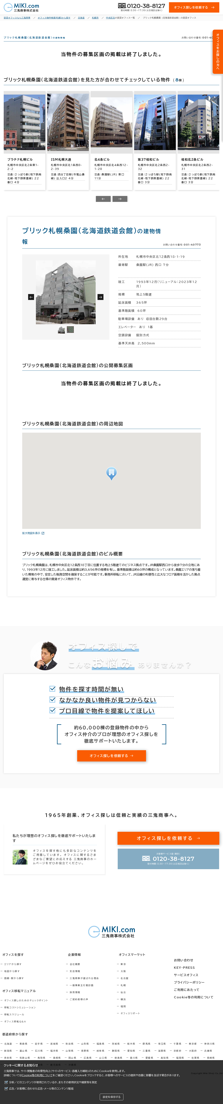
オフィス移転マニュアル (17, 997)
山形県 (85, 1049)
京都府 (178, 1056)
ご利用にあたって (196, 989)
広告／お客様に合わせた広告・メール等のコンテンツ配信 (41, 1088)
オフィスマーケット (145, 961)
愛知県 (131, 1056)
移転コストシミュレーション (20, 1013)
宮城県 (54, 1049)
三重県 (147, 1056)
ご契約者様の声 (87, 1006)
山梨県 (70, 1056)
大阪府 (193, 1056)
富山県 (24, 1056)
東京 (139, 971)
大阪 (139, 978)
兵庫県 (208, 1056)
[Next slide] (120, 206)
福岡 (139, 1013)
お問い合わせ (193, 961)
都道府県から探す (13, 1040)
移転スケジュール (14, 1020)
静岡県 (116, 1056)
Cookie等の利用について (37, 1075)
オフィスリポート (146, 1020)
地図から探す (12, 978)
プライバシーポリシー (198, 982)
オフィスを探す (11, 961)
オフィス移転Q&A (15, 1027)
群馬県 (147, 1049)
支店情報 (83, 978)
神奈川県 (209, 1049)
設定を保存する (111, 1097)
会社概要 (83, 971)
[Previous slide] (103, 206)
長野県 (85, 1056)
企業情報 (80, 961)
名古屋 (141, 985)
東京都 (193, 1049)
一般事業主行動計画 (90, 992)
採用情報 (83, 999)
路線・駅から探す (14, 985)
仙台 (139, 999)
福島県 (101, 1049)
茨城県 (116, 1049)
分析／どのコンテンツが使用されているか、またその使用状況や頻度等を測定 (53, 1082)
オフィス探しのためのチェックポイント (26, 1006)
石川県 (39, 1056)
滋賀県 (162, 1056)
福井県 (54, 1056)
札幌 (139, 992)
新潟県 (8, 1056)
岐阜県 (101, 1056)
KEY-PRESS (194, 968)
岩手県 (39, 1049)
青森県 (24, 1049)
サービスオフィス (196, 975)
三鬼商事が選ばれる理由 (92, 985)
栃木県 (131, 1049)
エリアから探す (13, 971)
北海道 (8, 1049)
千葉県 (178, 1049)
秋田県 (70, 1049)
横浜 (139, 1006)
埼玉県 (162, 1049)
